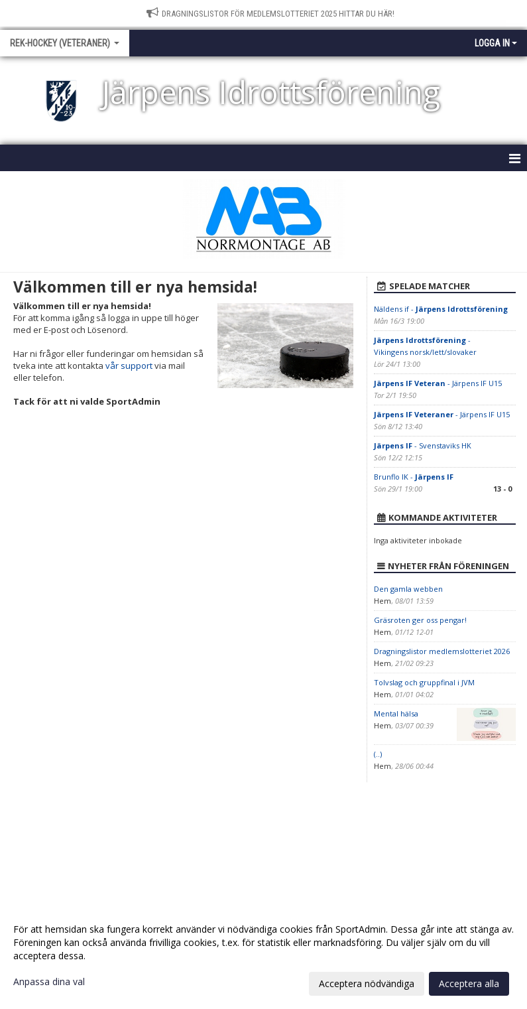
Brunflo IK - (413, 477)
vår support (128, 365)
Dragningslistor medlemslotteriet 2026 (442, 651)
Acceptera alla (469, 983)
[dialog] (263, 956)
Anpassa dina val (49, 982)
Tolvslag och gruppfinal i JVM (424, 682)
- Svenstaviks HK (422, 445)
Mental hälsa (396, 713)
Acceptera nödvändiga (366, 983)
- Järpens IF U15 (438, 383)
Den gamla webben (408, 589)
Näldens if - (441, 309)
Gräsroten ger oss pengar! (420, 620)
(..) (378, 754)
